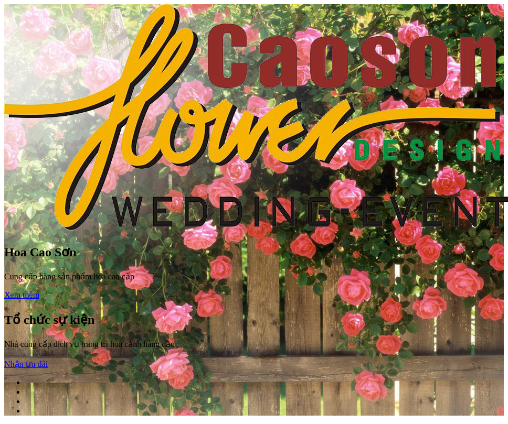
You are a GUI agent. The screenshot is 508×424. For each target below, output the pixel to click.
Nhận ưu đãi (26, 364)
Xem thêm (21, 294)
